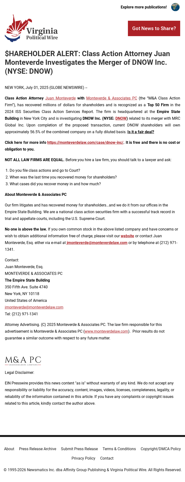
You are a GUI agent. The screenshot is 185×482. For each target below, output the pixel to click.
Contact (106, 458)
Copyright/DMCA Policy (161, 449)
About (9, 449)
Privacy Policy (83, 458)
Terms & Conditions (119, 449)
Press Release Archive (37, 449)
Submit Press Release (79, 449)
